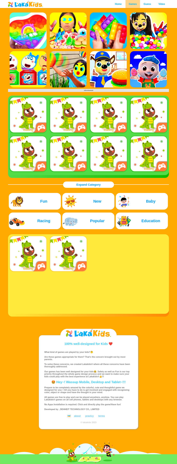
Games (133, 4)
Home (118, 4)
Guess (147, 4)
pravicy (89, 416)
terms (101, 416)
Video (161, 4)
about (77, 416)
